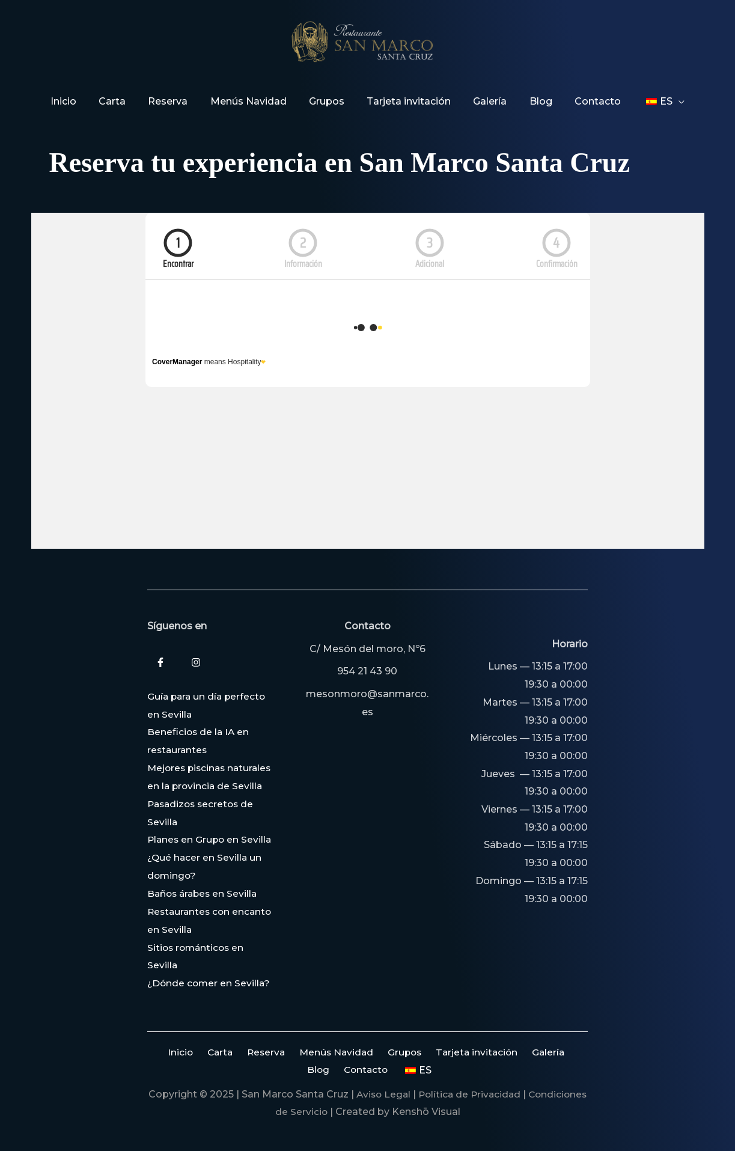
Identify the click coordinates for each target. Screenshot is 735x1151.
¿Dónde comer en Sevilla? (210, 983)
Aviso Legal (412, 1094)
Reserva (251, 1052)
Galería (522, 1052)
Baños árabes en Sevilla (204, 893)
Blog (560, 1052)
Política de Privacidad (502, 1094)
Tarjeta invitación (454, 1052)
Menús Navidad (319, 1052)
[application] (665, 102)
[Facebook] (160, 627)
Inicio (172, 1052)
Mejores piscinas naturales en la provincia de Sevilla (205, 750)
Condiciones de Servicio (301, 1112)
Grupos (384, 1052)
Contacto (351, 1070)
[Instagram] (196, 627)
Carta (208, 1052)
